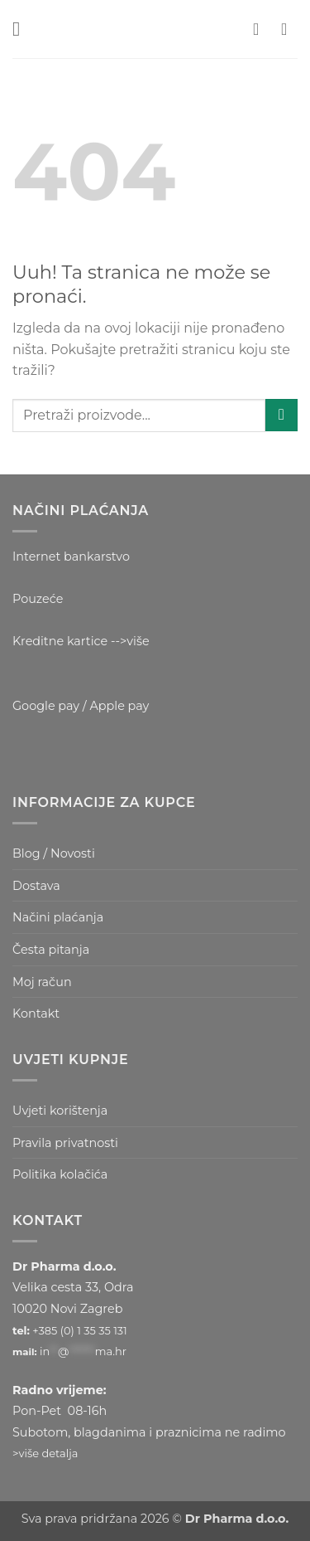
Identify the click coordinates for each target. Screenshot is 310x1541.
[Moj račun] (261, 29)
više (137, 641)
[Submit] (281, 415)
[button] (22, 28)
